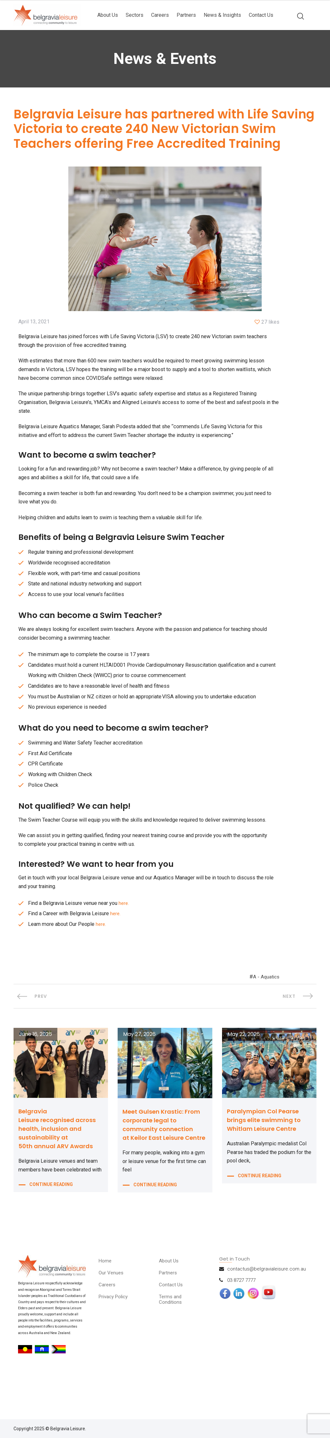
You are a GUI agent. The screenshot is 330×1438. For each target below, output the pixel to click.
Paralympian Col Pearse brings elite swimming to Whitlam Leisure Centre (264, 1161)
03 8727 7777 (241, 1322)
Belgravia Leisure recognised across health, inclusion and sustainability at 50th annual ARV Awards (57, 1170)
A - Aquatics (264, 1016)
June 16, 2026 (35, 1075)
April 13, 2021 (34, 325)
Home (106, 1302)
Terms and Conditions (172, 1341)
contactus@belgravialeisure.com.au (266, 1310)
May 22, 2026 (244, 1075)
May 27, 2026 (139, 1075)
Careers (160, 15)
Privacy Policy (115, 1338)
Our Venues (113, 1314)
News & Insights (222, 15)
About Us (107, 15)
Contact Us (261, 15)
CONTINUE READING (51, 1237)
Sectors (134, 15)
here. (130, 940)
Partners (186, 15)
